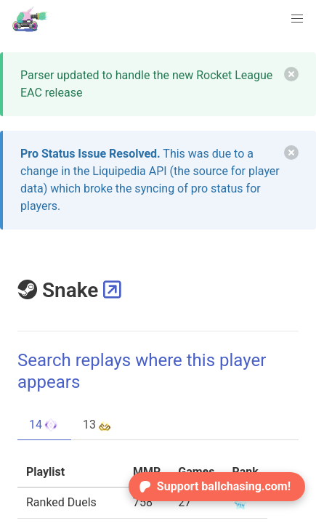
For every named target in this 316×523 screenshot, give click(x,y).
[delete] (291, 74)
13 (98, 425)
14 (44, 425)
